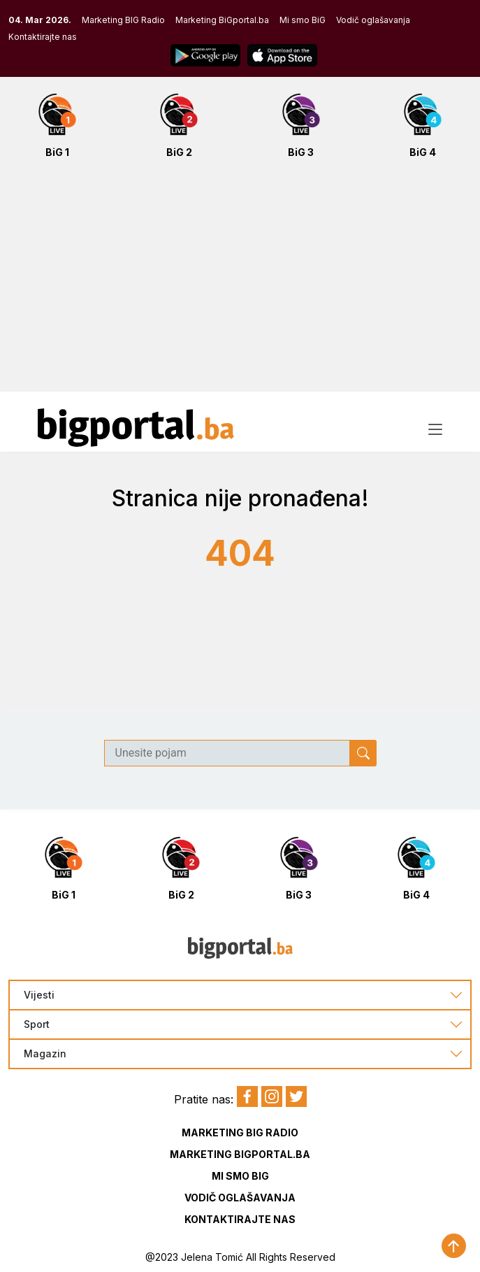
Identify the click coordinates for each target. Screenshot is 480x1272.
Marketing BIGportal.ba (240, 1154)
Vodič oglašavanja (373, 20)
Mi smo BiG (302, 20)
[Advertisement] (240, 282)
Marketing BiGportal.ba (222, 20)
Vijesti (39, 995)
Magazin (45, 1053)
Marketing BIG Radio (123, 20)
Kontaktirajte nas (42, 36)
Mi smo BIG (240, 1176)
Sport (37, 1024)
